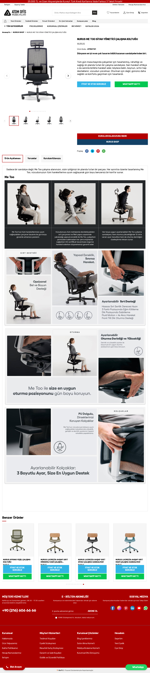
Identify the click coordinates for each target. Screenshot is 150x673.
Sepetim (119, 638)
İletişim (5, 657)
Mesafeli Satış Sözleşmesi (51, 648)
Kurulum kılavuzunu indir (112, 136)
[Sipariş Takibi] (19, 4)
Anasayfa (6, 32)
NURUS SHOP (18, 32)
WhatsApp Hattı (131, 84)
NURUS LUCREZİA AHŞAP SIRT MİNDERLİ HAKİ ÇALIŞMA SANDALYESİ (55, 561)
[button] (29, 111)
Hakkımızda (7, 638)
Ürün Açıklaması (12, 158)
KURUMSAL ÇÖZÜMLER (57, 26)
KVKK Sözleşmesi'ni (66, 618)
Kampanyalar (82, 21)
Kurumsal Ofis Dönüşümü (88, 653)
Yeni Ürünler (16, 21)
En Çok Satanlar (66, 21)
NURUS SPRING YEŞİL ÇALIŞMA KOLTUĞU (18, 561)
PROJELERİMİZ (36, 26)
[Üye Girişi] (128, 13)
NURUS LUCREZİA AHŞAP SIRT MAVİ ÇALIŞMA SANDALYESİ (130, 561)
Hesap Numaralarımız (137, 5)
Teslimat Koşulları (48, 638)
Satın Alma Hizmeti (86, 643)
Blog (94, 21)
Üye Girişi (119, 648)
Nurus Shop (112, 142)
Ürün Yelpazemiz (9, 643)
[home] (5, 21)
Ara (94, 12)
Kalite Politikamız (10, 648)
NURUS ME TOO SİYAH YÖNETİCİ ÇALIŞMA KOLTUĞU (46, 32)
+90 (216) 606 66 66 (19, 610)
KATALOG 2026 (92, 26)
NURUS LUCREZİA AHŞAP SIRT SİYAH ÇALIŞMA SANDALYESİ (93, 561)
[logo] (15, 12)
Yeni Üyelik (119, 643)
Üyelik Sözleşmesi (48, 643)
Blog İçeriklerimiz (84, 638)
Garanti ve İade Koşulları (50, 653)
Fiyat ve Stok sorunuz (93, 84)
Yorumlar (32, 158)
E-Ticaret (67, 670)
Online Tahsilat (118, 5)
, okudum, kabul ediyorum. (75, 618)
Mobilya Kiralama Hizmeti (88, 648)
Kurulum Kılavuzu (52, 158)
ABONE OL (93, 611)
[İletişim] (7, 4)
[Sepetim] (143, 13)
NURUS (81, 44)
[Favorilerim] (113, 13)
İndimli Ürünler (32, 21)
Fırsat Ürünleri (48, 21)
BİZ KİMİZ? (76, 26)
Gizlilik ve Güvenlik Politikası (52, 657)
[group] (37, 73)
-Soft (60, 670)
